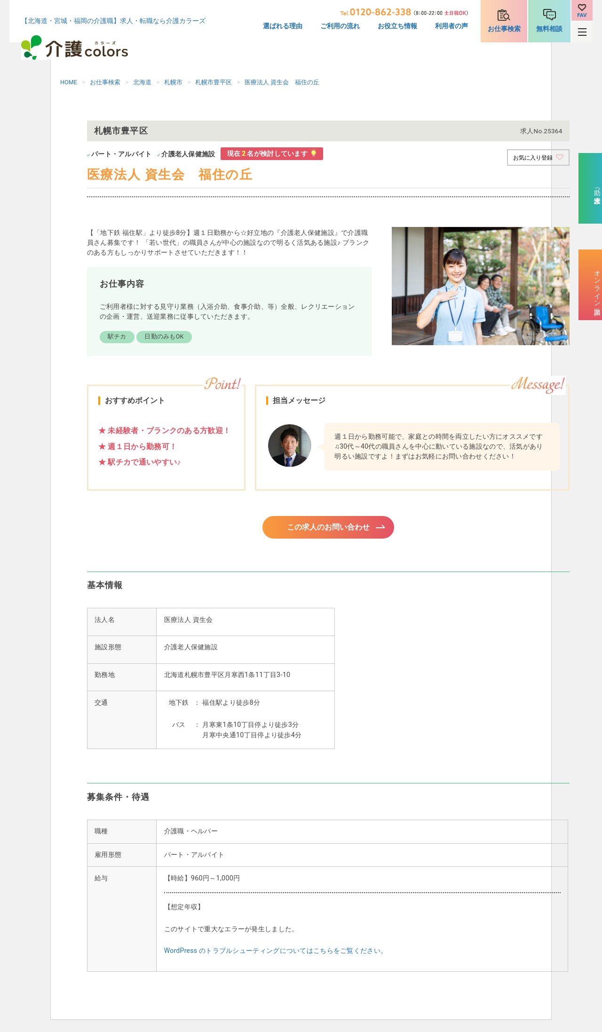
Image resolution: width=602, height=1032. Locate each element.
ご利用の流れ (340, 26)
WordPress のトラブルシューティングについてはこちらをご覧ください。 (275, 953)
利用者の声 (451, 26)
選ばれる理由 (282, 26)
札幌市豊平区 (213, 82)
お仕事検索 (504, 29)
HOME (68, 82)
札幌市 (173, 82)
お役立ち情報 (397, 26)
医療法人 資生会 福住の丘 (282, 82)
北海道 (142, 82)
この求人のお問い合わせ (328, 528)
